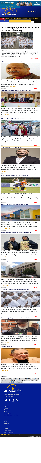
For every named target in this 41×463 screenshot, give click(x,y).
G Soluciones (37, 436)
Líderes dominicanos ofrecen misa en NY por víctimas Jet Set (16, 90)
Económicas (24, 18)
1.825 (18, 378)
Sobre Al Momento (9, 432)
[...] (23, 56)
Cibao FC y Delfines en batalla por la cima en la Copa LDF (15, 175)
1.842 (6, 382)
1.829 (33, 378)
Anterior (3, 378)
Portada (6, 406)
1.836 (21, 380)
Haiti (5, 420)
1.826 (22, 378)
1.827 (25, 378)
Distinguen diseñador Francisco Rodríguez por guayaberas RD (16, 232)
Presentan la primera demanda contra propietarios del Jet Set (16, 261)
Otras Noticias (9, 18)
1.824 (14, 378)
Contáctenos (7, 430)
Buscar (38, 21)
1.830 (37, 378)
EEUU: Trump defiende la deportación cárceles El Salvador (15, 289)
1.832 (6, 380)
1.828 (29, 378)
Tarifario (6, 428)
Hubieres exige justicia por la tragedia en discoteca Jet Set (15, 318)
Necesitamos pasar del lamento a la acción (11, 147)
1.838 (28, 380)
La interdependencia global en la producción (11, 62)
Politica (14, 18)
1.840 (36, 380)
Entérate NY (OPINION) (6, 346)
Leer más (13, 86)
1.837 (24, 380)
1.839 (32, 380)
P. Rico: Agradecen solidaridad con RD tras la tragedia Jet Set (16, 118)
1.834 (13, 380)
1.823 (10, 378)
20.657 (15, 382)
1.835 (17, 380)
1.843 (9, 382)
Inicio (2, 18)
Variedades (7, 423)
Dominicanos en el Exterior (33, 18)
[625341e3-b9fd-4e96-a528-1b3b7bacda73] (20, 3)
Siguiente (20, 382)
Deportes (19, 18)
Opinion (6, 422)
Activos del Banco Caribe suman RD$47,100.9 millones (14, 204)
